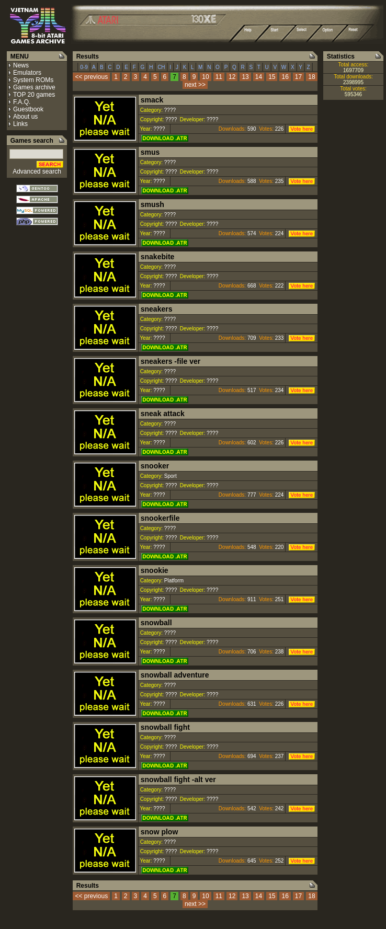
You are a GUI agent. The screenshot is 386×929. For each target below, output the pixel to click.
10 (205, 77)
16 (284, 77)
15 (271, 77)
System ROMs (33, 80)
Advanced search (37, 171)
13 (245, 77)
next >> (195, 84)
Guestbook (28, 109)
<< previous (91, 77)
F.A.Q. (21, 102)
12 (232, 77)
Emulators (27, 72)
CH (161, 67)
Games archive (34, 87)
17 (298, 77)
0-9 (84, 67)
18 (311, 77)
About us (25, 116)
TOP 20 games (34, 94)
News (21, 65)
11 (218, 77)
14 (258, 77)
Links (20, 124)
